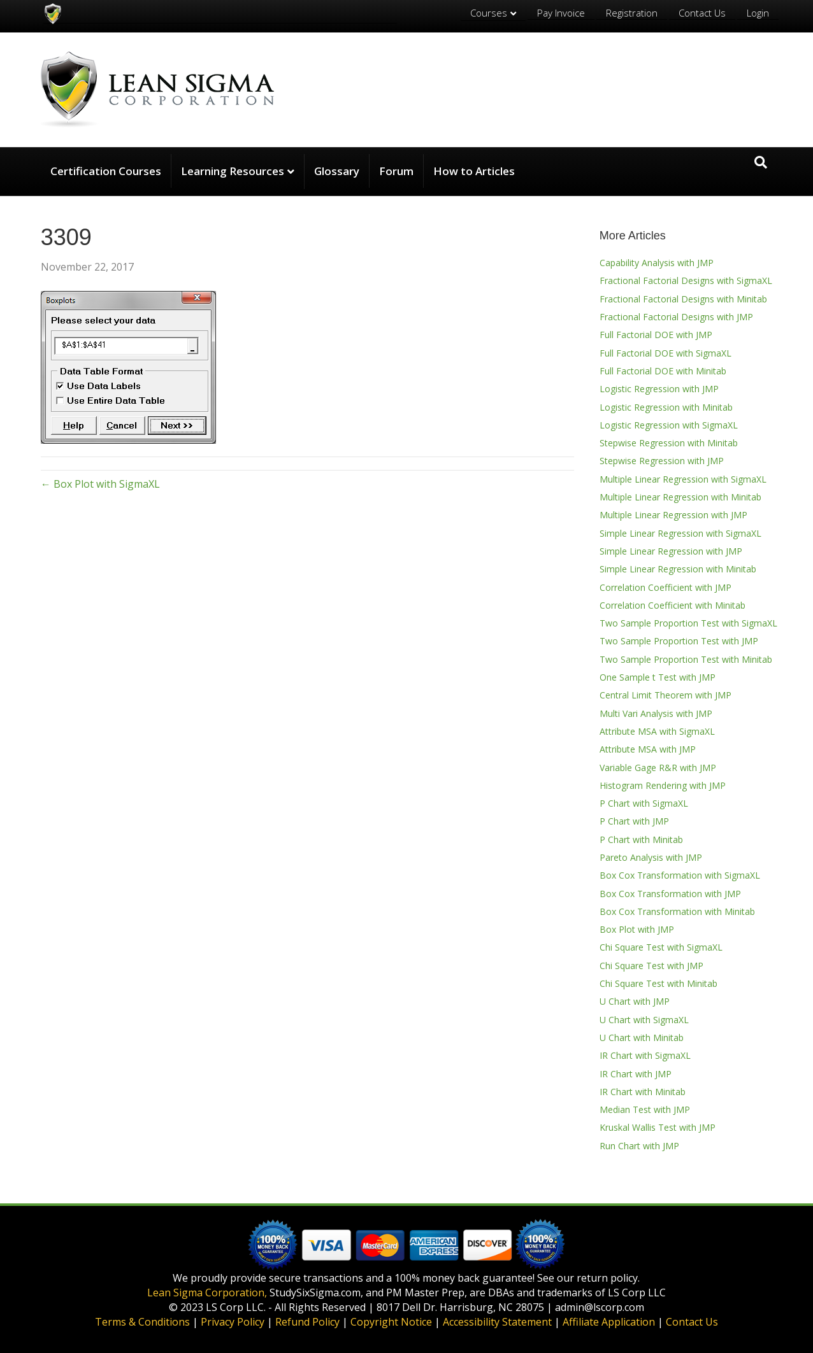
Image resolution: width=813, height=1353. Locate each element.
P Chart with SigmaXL (644, 803)
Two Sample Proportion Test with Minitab (686, 659)
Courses (488, 12)
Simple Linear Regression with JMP (671, 551)
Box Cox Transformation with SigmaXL (680, 875)
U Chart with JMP (635, 1001)
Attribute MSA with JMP (648, 749)
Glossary (336, 171)
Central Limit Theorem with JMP (665, 695)
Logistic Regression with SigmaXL (669, 425)
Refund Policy (307, 1322)
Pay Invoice (561, 12)
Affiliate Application (609, 1322)
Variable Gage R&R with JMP (658, 768)
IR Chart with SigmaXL (645, 1055)
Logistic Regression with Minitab (666, 407)
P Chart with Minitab (641, 839)
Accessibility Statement (497, 1322)
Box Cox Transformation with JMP (670, 894)
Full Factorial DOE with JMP (656, 335)
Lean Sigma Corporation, (207, 1293)
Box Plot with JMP (637, 929)
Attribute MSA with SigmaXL (657, 731)
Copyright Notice (391, 1322)
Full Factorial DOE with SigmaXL (665, 353)
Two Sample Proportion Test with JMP (679, 641)
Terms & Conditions (142, 1322)
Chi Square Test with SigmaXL (661, 947)
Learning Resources (232, 171)
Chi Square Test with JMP (651, 966)
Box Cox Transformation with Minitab (677, 911)
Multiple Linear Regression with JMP (673, 515)
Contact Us (702, 12)
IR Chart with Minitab (643, 1092)
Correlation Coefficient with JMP (665, 587)
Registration (632, 12)
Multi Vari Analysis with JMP (656, 713)
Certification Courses (105, 171)
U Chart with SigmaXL (644, 1020)
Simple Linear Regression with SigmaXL (680, 533)
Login (758, 12)
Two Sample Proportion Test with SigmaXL (688, 623)
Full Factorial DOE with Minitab (663, 371)
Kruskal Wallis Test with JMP (658, 1127)
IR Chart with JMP (636, 1074)
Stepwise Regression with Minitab (669, 443)
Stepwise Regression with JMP (662, 461)
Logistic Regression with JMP (659, 389)
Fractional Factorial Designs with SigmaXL (686, 280)
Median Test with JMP (645, 1109)
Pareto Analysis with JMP (651, 857)
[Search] (760, 162)
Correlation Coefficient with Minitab (672, 605)
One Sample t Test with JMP (658, 677)
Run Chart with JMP (639, 1146)
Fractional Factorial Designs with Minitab (683, 299)
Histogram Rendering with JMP (663, 785)
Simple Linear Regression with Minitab (678, 569)
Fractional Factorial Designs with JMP (676, 317)
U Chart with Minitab (642, 1037)
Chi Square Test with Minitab (658, 983)
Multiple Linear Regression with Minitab (680, 497)
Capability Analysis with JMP (657, 263)
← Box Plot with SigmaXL (100, 484)
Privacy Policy (232, 1322)
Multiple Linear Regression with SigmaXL (683, 479)
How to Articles (474, 171)
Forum (396, 171)
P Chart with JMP (634, 821)
